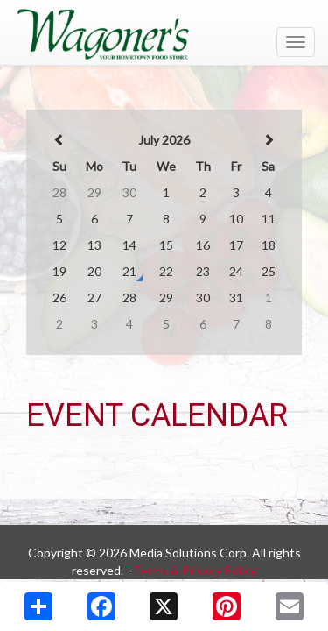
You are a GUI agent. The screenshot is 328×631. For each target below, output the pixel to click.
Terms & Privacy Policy (194, 570)
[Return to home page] (164, 34)
